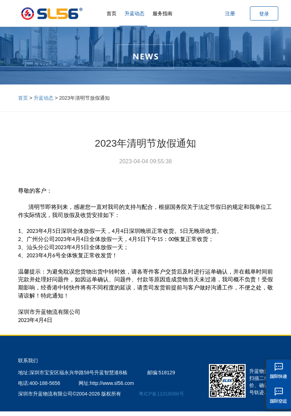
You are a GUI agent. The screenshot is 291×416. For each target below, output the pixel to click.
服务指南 (162, 13)
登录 (264, 14)
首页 (111, 13)
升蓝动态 (134, 13)
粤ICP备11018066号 (161, 394)
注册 (230, 13)
